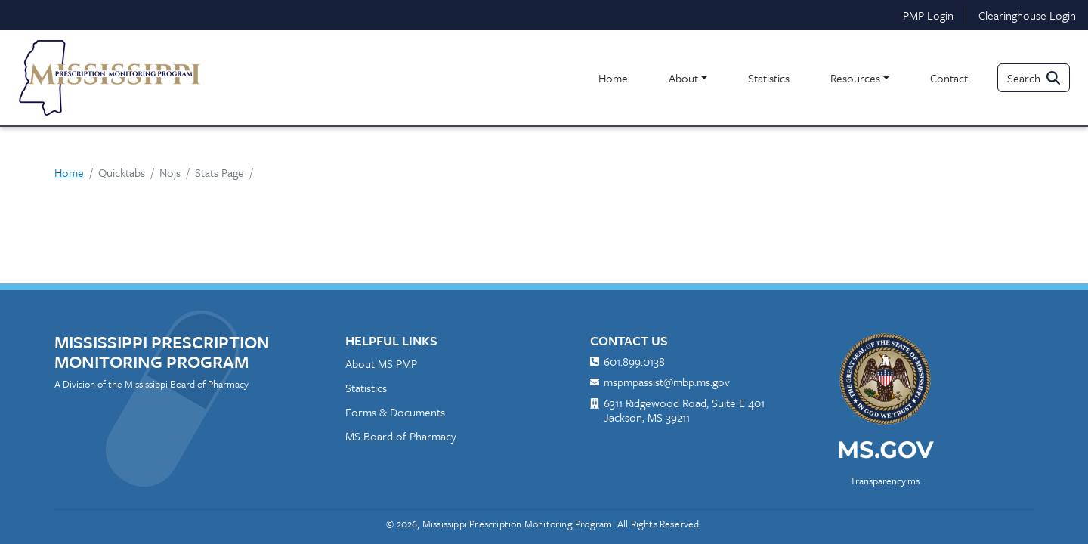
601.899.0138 (634, 361)
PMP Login (928, 15)
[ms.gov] (885, 454)
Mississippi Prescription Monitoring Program (162, 351)
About (683, 78)
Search (1023, 78)
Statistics (769, 78)
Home (613, 78)
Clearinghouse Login (1027, 15)
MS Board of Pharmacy (400, 436)
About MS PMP (381, 363)
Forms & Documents (395, 411)
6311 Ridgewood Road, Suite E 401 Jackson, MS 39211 (684, 410)
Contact (949, 78)
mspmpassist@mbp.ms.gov (667, 382)
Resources (855, 78)
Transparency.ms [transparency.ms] (885, 480)
